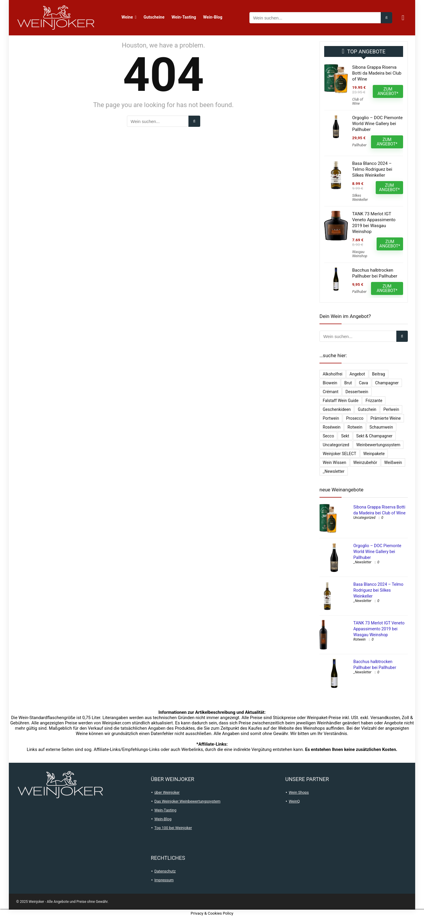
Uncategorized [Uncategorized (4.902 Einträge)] (336, 444)
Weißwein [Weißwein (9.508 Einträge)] (393, 462)
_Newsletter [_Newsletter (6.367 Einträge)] (333, 471)
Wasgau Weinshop (359, 254)
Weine (127, 17)
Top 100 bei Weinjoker (173, 828)
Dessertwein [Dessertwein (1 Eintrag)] (356, 391)
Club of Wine (357, 101)
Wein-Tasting (184, 17)
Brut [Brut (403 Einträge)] (348, 382)
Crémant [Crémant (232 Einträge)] (330, 391)
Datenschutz (164, 871)
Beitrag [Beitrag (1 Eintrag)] (378, 374)
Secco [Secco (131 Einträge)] (328, 436)
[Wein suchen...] (386, 17)
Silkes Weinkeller (360, 197)
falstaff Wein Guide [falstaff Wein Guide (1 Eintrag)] (340, 400)
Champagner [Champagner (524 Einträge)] (387, 382)
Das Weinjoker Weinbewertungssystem (187, 801)
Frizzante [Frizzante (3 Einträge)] (373, 400)
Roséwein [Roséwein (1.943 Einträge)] (331, 427)
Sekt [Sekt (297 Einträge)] (345, 436)
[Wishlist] (403, 18)
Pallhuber (359, 145)
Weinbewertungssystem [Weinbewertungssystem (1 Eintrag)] (378, 444)
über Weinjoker (167, 792)
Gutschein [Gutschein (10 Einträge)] (367, 409)
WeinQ (294, 801)
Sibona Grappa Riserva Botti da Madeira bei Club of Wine (376, 73)
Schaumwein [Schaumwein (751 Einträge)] (381, 427)
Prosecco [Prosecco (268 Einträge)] (354, 418)
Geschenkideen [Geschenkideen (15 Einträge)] (337, 409)
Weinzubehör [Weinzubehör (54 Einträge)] (365, 462)
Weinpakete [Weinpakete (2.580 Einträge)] (374, 453)
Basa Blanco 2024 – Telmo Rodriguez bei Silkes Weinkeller (372, 169)
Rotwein (359, 639)
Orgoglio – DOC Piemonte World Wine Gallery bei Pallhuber (377, 123)
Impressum (163, 880)
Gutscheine (153, 17)
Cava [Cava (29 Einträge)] (363, 382)
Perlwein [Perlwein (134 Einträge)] (391, 409)
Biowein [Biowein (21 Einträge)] (330, 382)
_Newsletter (362, 562)
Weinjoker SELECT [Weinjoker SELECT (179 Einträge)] (339, 453)
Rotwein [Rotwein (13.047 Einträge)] (354, 427)
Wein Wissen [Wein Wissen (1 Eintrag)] (334, 462)
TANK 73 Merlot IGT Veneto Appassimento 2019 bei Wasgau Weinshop (379, 629)
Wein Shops (299, 792)
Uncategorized (364, 518)
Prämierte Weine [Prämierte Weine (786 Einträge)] (385, 418)
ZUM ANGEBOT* (387, 91)
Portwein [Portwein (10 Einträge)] (331, 418)
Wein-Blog (212, 17)
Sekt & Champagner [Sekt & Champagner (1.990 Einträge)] (374, 436)
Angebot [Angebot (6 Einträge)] (357, 374)
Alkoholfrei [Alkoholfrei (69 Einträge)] (332, 374)
